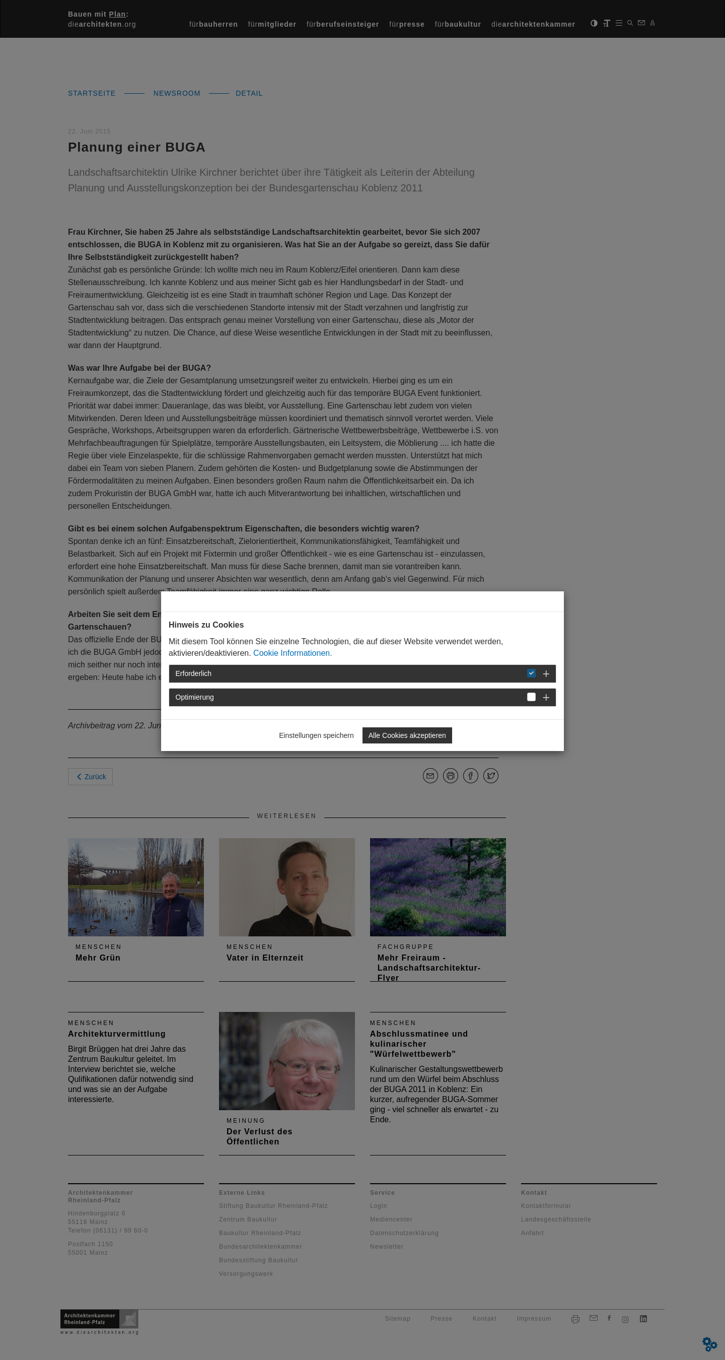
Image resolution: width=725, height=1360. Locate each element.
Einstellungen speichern (316, 735)
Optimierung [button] (195, 697)
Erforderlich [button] (194, 673)
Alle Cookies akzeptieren (407, 735)
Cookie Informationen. (292, 653)
